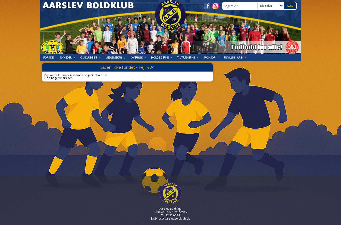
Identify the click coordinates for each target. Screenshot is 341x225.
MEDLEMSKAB (114, 57)
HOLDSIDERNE (161, 57)
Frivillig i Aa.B (234, 57)
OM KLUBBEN (89, 57)
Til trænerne (187, 57)
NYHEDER (67, 57)
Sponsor (210, 57)
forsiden (67, 78)
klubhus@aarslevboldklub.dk (170, 218)
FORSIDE (48, 57)
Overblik (138, 57)
